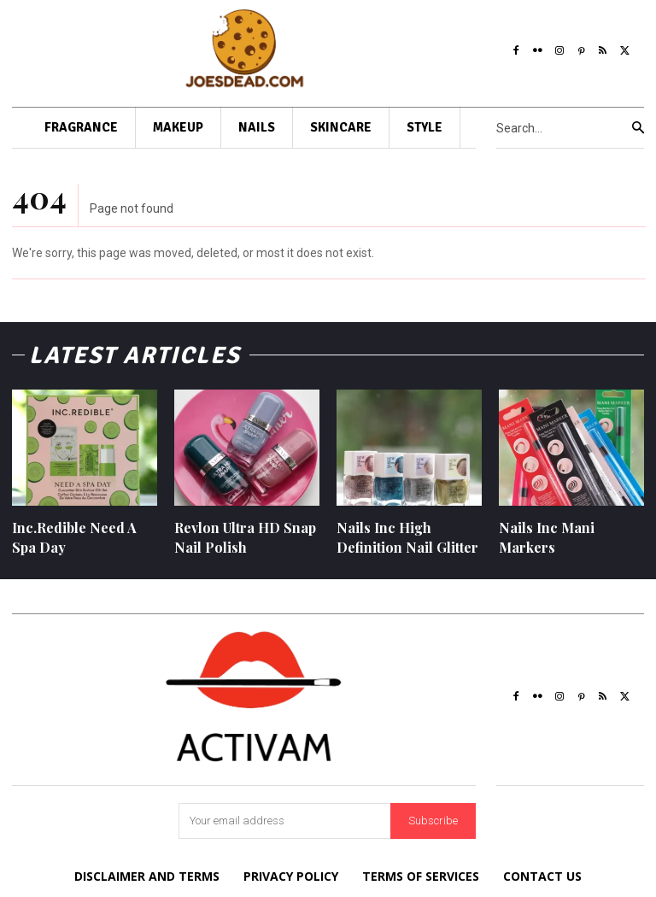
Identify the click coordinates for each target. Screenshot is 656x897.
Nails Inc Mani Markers (546, 537)
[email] (284, 821)
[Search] (638, 128)
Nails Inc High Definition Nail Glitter (407, 537)
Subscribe (433, 820)
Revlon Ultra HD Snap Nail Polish (245, 537)
